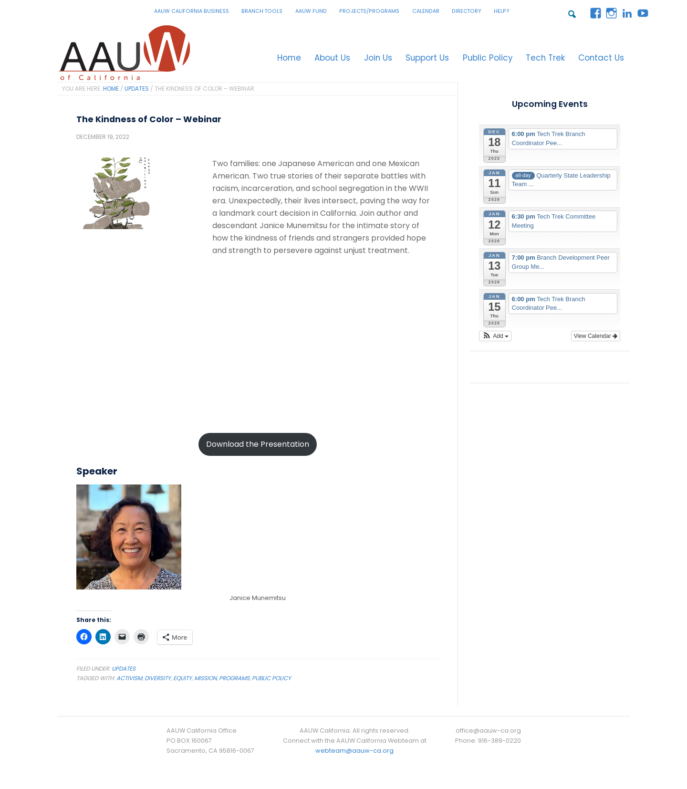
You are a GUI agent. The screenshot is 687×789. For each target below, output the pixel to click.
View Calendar (595, 338)
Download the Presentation (257, 446)
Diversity (158, 680)
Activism (129, 680)
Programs (234, 680)
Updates (123, 671)
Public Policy (271, 680)
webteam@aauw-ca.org (354, 753)
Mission (205, 680)
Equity (182, 680)
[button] (495, 338)
